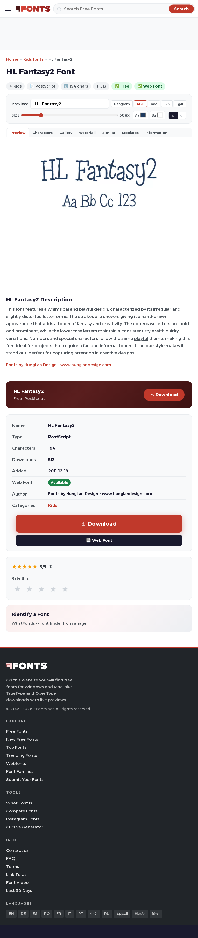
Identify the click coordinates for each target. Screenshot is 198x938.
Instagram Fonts (23, 819)
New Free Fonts (22, 739)
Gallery (65, 132)
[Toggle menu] (8, 9)
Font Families (19, 771)
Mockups (130, 132)
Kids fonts (33, 59)
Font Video (17, 882)
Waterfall (87, 132)
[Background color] (160, 115)
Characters (42, 132)
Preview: (20, 103)
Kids (53, 505)
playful (86, 309)
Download (164, 394)
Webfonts (16, 763)
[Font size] (69, 115)
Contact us (17, 850)
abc (154, 104)
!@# (179, 104)
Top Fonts (16, 747)
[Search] (124, 8)
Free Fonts (17, 731)
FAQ (10, 858)
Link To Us (16, 874)
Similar (108, 132)
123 (167, 104)
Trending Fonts (21, 755)
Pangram (122, 104)
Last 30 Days (19, 890)
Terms (12, 866)
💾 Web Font (99, 540)
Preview (17, 132)
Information (156, 132)
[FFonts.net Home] (33, 9)
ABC (140, 104)
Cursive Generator (24, 827)
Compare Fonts (22, 811)
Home (12, 59)
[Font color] (143, 115)
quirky (172, 330)
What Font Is (19, 803)
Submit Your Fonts (25, 779)
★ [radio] (17, 588)
